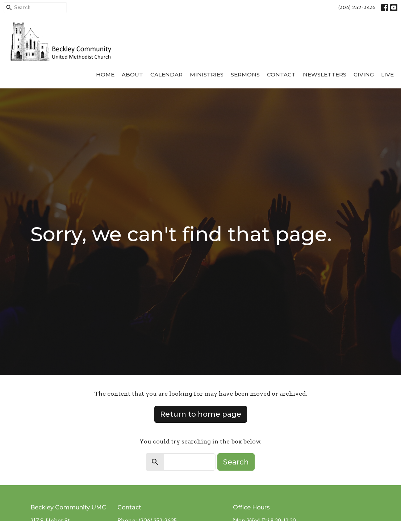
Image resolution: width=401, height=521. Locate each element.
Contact (281, 74)
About (132, 74)
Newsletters (324, 74)
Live (387, 74)
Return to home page (200, 414)
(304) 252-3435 (357, 7)
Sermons (245, 74)
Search (236, 462)
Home (105, 74)
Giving (364, 74)
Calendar (166, 74)
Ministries (207, 74)
